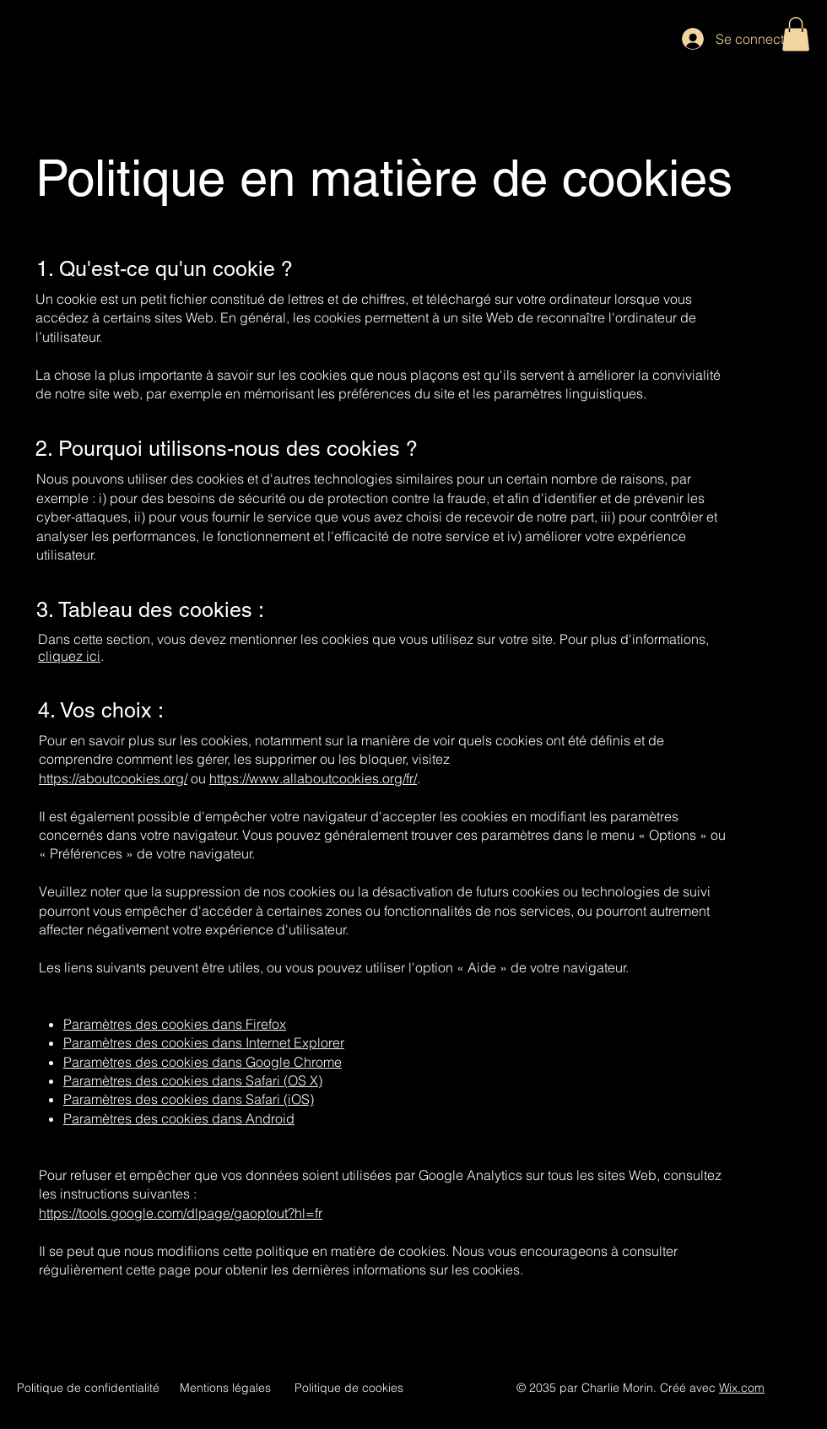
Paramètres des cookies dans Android (179, 1118)
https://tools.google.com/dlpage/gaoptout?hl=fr (180, 1212)
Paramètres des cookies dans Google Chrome (202, 1061)
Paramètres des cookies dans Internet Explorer (203, 1042)
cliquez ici (69, 655)
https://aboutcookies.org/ (113, 778)
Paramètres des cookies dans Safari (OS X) (192, 1080)
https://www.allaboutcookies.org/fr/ (313, 778)
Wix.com (742, 1387)
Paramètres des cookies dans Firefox (174, 1023)
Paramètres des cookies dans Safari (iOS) (188, 1099)
